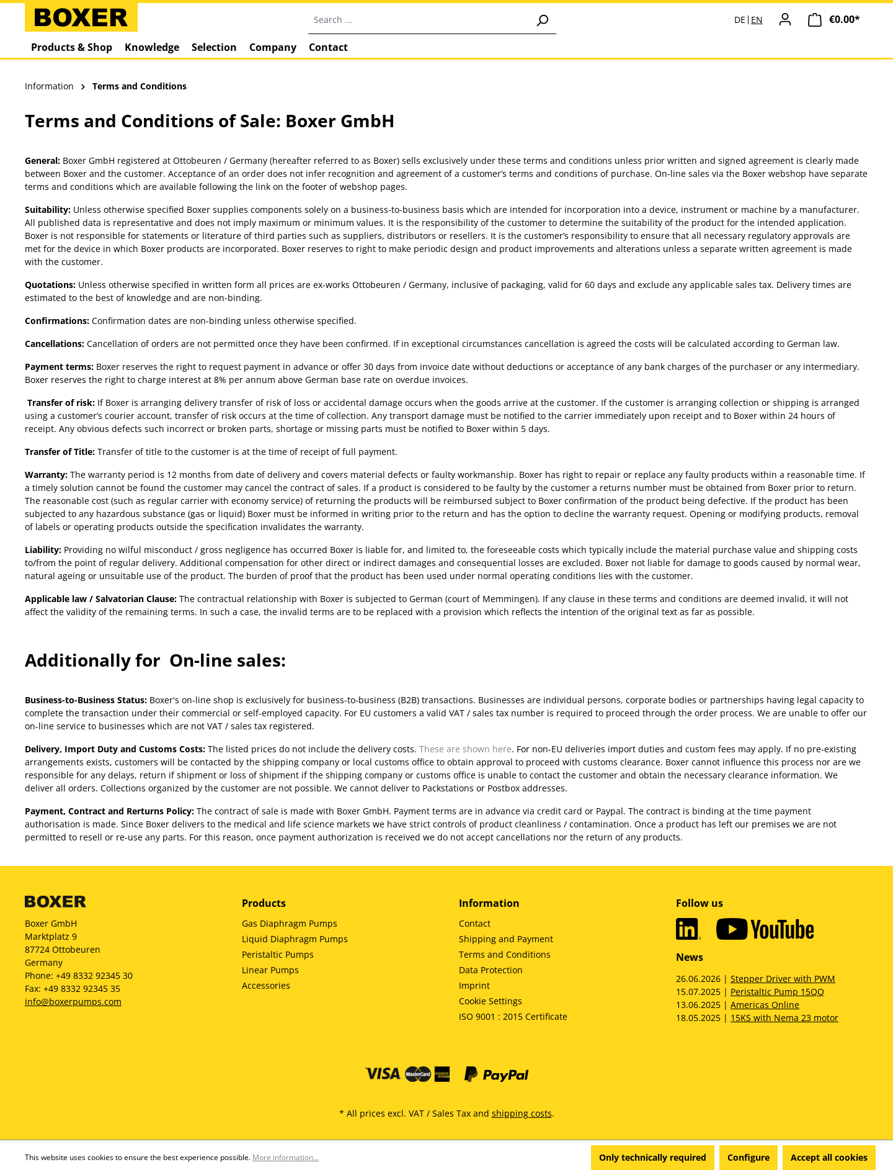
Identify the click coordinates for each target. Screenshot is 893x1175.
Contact (475, 923)
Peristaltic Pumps (278, 954)
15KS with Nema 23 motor (784, 1018)
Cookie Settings (490, 1001)
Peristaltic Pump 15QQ (777, 991)
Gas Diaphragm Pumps (289, 923)
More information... (285, 1157)
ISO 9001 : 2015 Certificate (513, 1016)
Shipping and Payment (506, 939)
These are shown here (465, 749)
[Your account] (785, 19)
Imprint (474, 985)
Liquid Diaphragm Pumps (295, 939)
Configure (748, 1157)
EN (757, 20)
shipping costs (522, 1113)
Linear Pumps (270, 970)
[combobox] (418, 20)
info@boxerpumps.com (73, 1001)
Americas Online (765, 1005)
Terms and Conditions (505, 954)
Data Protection (491, 970)
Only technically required (652, 1157)
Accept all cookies (829, 1157)
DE (739, 20)
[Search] (542, 20)
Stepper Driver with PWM (783, 978)
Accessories (266, 985)
